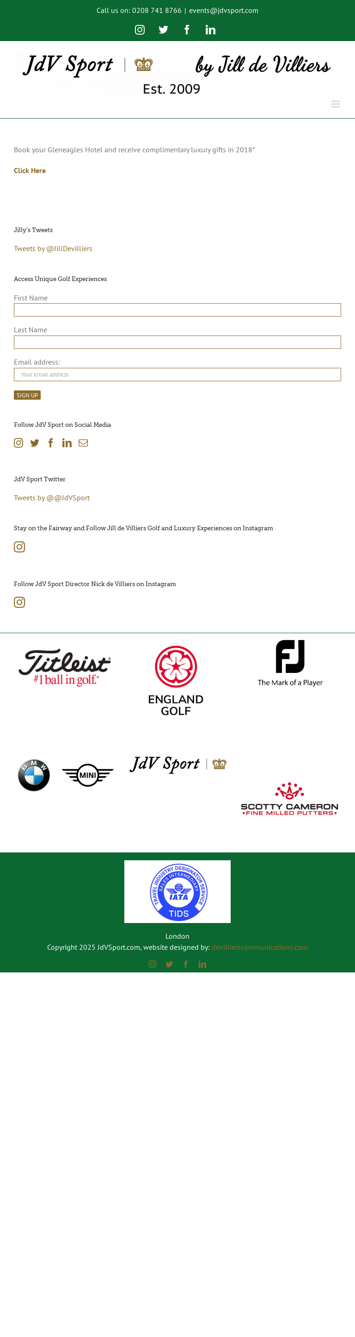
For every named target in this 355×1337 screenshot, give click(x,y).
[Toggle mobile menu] (336, 104)
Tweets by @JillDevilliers (53, 248)
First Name (31, 297)
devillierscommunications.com (260, 947)
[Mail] (83, 443)
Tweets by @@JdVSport (52, 497)
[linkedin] (202, 964)
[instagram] (152, 964)
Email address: (37, 361)
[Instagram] (18, 443)
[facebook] (186, 964)
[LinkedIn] (67, 443)
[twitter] (169, 964)
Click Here (30, 170)
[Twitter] (34, 443)
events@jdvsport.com (223, 10)
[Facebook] (50, 443)
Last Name (30, 329)
